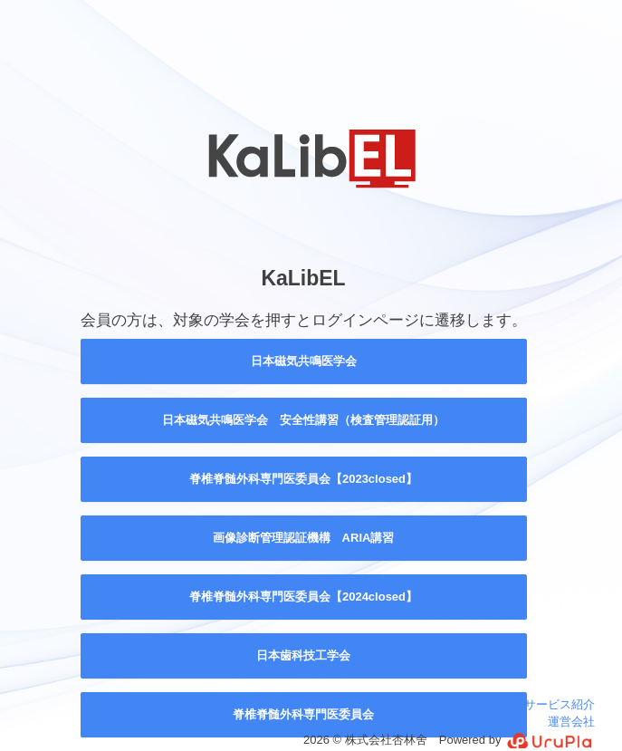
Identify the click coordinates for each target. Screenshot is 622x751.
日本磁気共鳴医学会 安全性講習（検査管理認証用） (303, 420)
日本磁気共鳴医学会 (304, 361)
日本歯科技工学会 (303, 655)
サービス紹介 (559, 704)
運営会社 (571, 721)
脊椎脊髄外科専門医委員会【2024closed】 (303, 596)
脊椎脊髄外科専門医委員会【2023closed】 (303, 479)
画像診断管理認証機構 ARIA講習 (304, 537)
